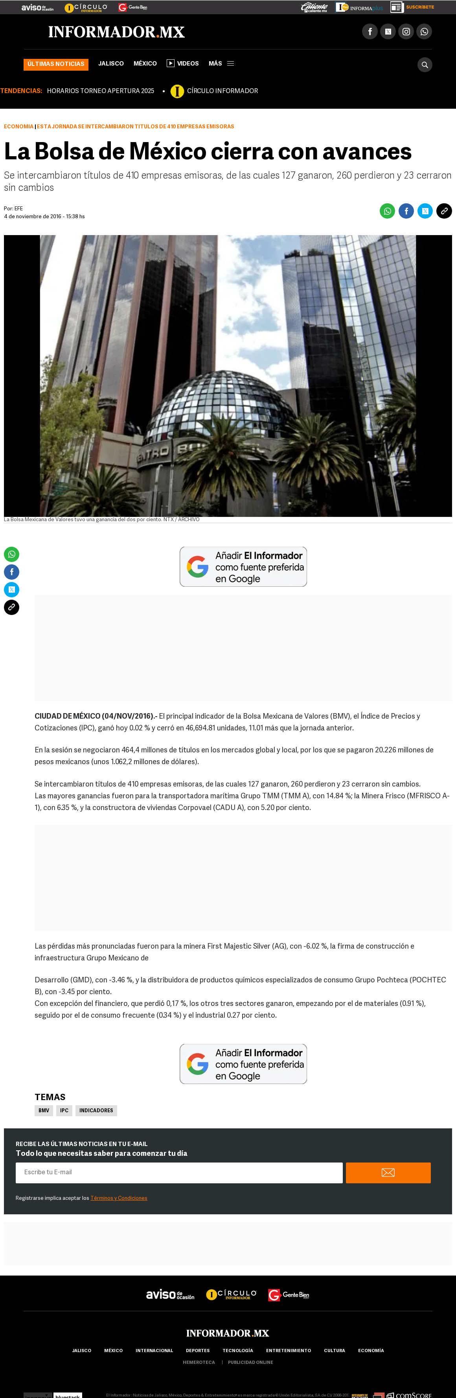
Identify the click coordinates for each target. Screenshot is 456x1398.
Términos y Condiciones (118, 1198)
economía (371, 1351)
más (221, 64)
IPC (64, 1111)
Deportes (198, 1351)
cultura (334, 1351)
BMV (44, 1111)
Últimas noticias (56, 65)
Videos (183, 63)
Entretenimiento (288, 1351)
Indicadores (96, 1111)
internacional (154, 1351)
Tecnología (237, 1351)
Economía (18, 127)
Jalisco (111, 64)
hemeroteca (199, 1363)
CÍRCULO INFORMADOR (222, 91)
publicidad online (250, 1363)
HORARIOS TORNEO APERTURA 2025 (100, 91)
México (145, 64)
